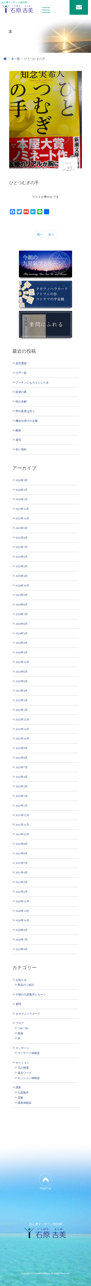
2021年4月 (22, 872)
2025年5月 (22, 566)
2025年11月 (22, 508)
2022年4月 (22, 776)
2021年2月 (22, 891)
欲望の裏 (21, 392)
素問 (18, 1004)
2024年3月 (22, 652)
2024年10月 (22, 585)
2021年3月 (22, 882)
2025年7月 (22, 547)
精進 (20, 1033)
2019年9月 (22, 949)
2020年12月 (22, 901)
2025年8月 (22, 537)
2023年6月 (22, 671)
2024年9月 (22, 595)
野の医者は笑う (25, 411)
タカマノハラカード (28, 1013)
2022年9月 (22, 748)
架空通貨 (21, 363)
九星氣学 (23, 1092)
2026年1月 (22, 499)
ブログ (20, 1023)
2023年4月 (22, 690)
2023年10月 (22, 662)
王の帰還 (23, 1067)
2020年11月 (22, 911)
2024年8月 (22, 604)
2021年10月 (22, 834)
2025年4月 (22, 576)
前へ (40, 234)
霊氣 (20, 1097)
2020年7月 (22, 939)
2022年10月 (22, 738)
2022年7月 (22, 767)
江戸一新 (21, 373)
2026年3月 (22, 480)
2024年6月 (22, 623)
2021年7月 (22, 863)
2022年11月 (22, 729)
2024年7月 (22, 614)
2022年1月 (22, 805)
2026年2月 (22, 489)
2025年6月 (22, 556)
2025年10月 (22, 518)
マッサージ (22, 1048)
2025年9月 (22, 528)
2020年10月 (22, 920)
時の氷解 (21, 401)
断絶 (18, 430)
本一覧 (15, 58)
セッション (22, 1062)
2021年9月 (22, 843)
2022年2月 (22, 796)
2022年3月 (22, 786)
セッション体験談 (29, 1078)
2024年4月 (22, 642)
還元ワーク (24, 1072)
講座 (18, 1087)
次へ (51, 234)
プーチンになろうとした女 (32, 382)
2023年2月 (22, 700)
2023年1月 (22, 709)
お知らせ (21, 980)
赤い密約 (21, 449)
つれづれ (23, 1028)
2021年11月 (22, 824)
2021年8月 (22, 853)
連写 (18, 439)
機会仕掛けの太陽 (27, 420)
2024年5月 (22, 633)
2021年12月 (22, 815)
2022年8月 (22, 757)
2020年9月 (22, 930)
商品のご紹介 (26, 984)
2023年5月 (22, 681)
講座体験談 (24, 1102)
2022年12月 (22, 719)
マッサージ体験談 (29, 1053)
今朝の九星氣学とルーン (31, 994)
